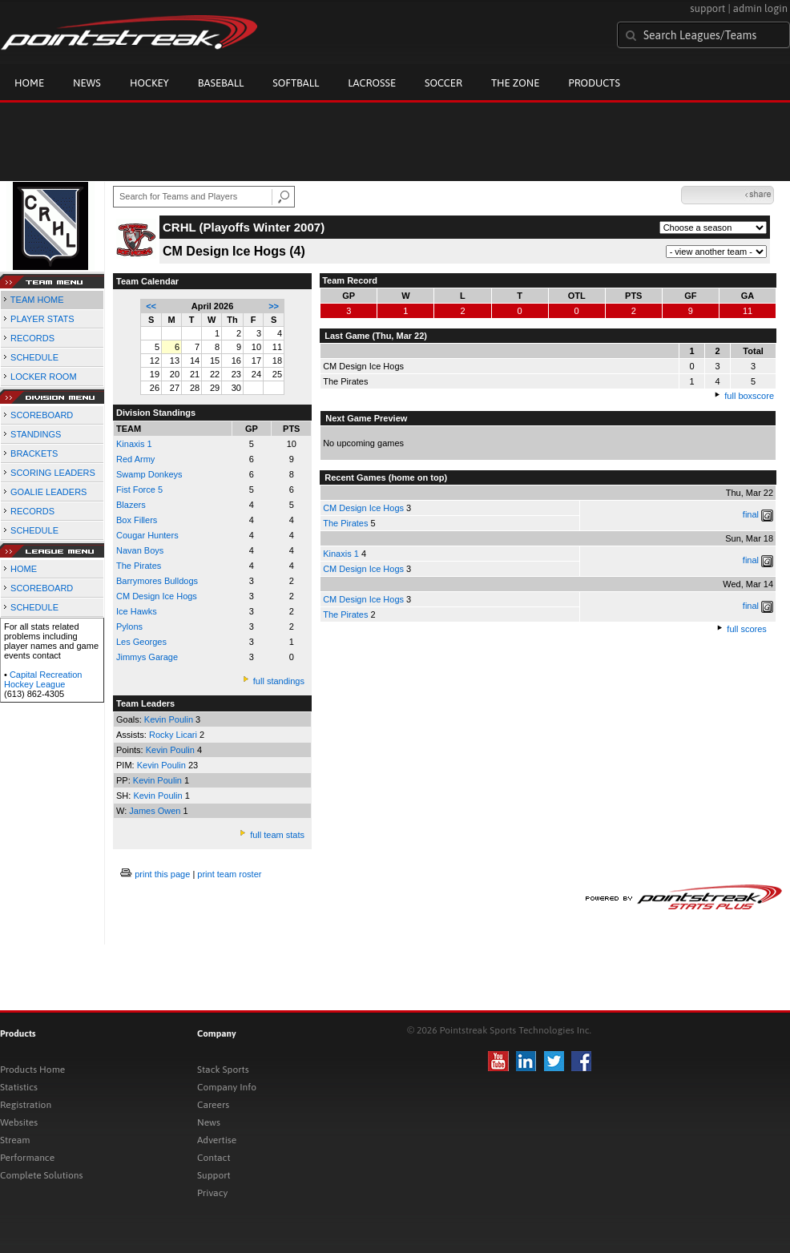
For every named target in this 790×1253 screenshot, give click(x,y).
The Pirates (138, 565)
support (707, 8)
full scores (747, 629)
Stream (15, 1140)
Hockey (149, 83)
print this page (162, 874)
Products (594, 83)
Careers (213, 1104)
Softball (295, 83)
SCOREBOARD (41, 415)
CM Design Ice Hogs (363, 508)
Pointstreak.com (129, 33)
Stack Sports (223, 1069)
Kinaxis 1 (134, 444)
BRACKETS (34, 453)
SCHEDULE (34, 357)
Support (214, 1175)
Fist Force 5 (139, 489)
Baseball (221, 83)
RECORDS (32, 338)
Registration (25, 1104)
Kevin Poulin (169, 719)
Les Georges (141, 642)
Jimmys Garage (147, 657)
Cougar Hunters (147, 535)
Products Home (32, 1069)
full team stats (277, 835)
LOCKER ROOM (43, 376)
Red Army (135, 459)
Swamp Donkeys (149, 474)
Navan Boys (139, 550)
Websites (19, 1122)
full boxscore (749, 396)
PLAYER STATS (42, 319)
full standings (278, 681)
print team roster (229, 874)
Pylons (129, 626)
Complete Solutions (41, 1175)
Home (29, 83)
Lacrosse (372, 83)
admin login (760, 8)
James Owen (156, 811)
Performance (27, 1157)
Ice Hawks (136, 611)
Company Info (226, 1087)
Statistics (19, 1087)
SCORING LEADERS (52, 472)
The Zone (515, 83)
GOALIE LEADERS (48, 492)
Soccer (443, 83)
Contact (214, 1157)
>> (273, 306)
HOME (23, 569)
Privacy (212, 1193)
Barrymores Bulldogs (157, 581)
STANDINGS (35, 434)
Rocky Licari (174, 734)
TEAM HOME (37, 299)
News (87, 83)
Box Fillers (136, 520)
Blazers (131, 505)
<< (151, 306)
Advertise (216, 1140)
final (751, 514)
